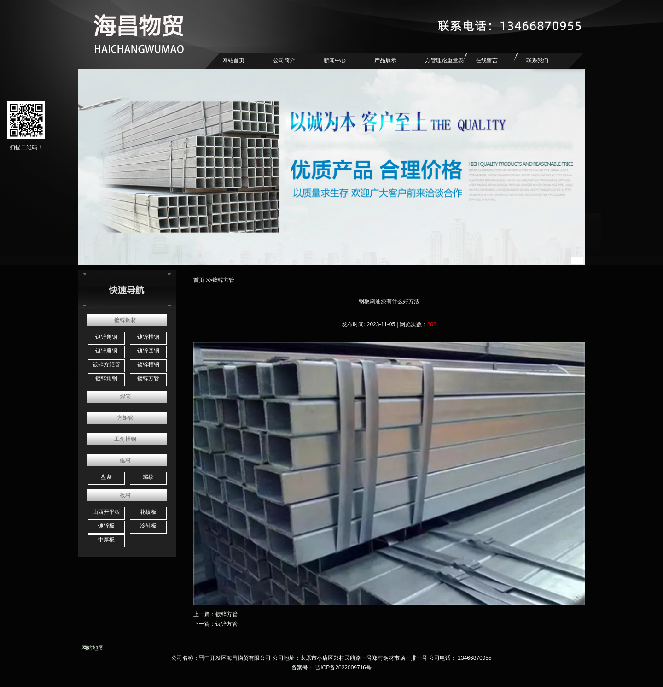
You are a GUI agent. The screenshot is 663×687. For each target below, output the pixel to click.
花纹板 (148, 512)
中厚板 (106, 539)
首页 (198, 280)
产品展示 (385, 60)
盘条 (106, 477)
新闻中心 (335, 60)
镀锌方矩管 (106, 364)
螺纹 (148, 477)
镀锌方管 (148, 378)
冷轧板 (148, 526)
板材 (125, 495)
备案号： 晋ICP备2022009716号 (331, 667)
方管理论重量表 (444, 60)
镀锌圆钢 (148, 350)
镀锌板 (106, 526)
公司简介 (284, 60)
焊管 (125, 396)
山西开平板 (106, 512)
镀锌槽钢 (148, 337)
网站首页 (233, 60)
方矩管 (125, 418)
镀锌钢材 (125, 320)
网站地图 (91, 648)
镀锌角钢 (106, 337)
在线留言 (487, 60)
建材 (125, 460)
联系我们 (537, 60)
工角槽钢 (125, 439)
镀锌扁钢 (106, 350)
